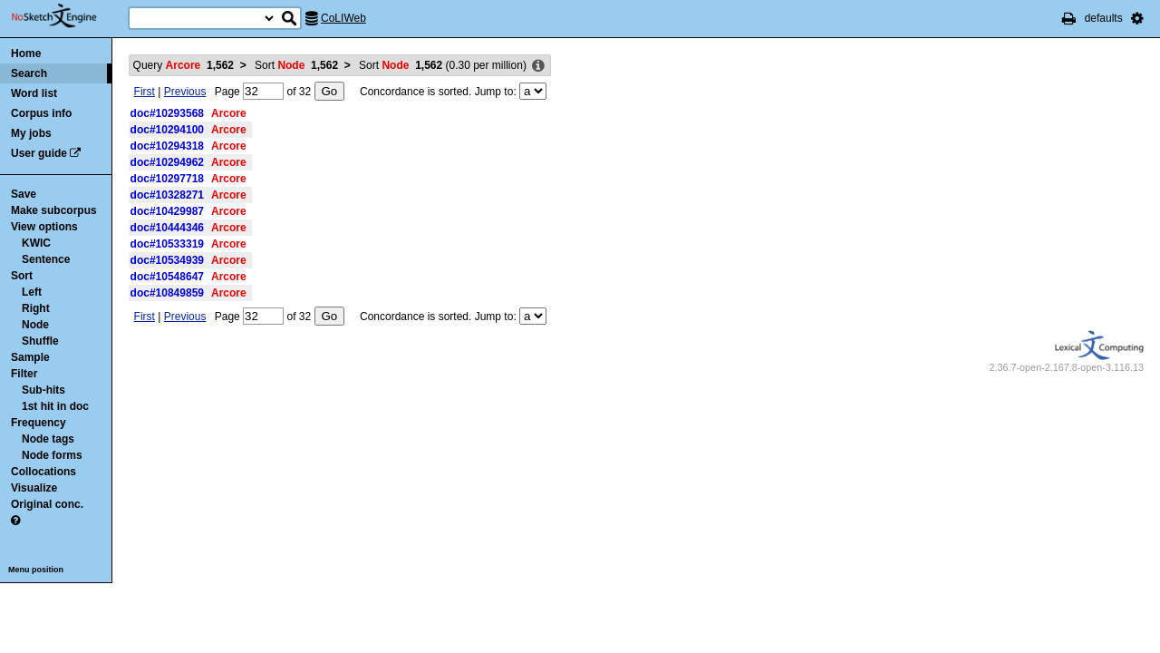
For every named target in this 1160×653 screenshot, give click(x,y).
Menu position (35, 569)
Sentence (46, 259)
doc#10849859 (167, 293)
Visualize (34, 488)
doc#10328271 (167, 195)
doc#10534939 (167, 260)
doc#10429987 (167, 211)
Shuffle (40, 341)
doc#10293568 (167, 113)
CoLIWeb (343, 18)
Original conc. (47, 504)
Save (23, 194)
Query (183, 65)
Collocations (43, 471)
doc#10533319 (167, 244)
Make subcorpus (54, 210)
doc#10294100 (167, 129)
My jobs (31, 133)
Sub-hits (43, 390)
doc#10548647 (167, 276)
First (144, 91)
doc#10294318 (167, 146)
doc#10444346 (167, 227)
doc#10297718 (167, 178)
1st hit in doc (55, 406)
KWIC (36, 243)
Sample (30, 357)
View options (44, 226)
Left (32, 292)
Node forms (52, 455)
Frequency (38, 422)
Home (26, 53)
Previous (185, 91)
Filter (24, 373)
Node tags (48, 439)
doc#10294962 (167, 162)
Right (36, 308)
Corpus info (41, 113)
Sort (22, 275)
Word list (34, 93)
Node (35, 324)
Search (29, 73)
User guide (39, 153)
